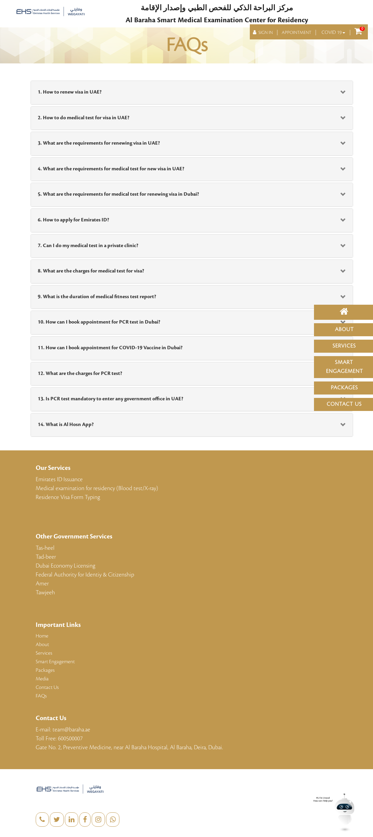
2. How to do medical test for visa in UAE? (83, 118)
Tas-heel (45, 548)
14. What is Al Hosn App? (66, 424)
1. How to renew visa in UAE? (70, 92)
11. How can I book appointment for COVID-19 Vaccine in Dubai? (110, 348)
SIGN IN (263, 32)
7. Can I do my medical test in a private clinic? (88, 245)
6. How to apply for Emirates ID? (73, 220)
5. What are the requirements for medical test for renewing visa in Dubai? (118, 194)
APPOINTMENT (296, 32)
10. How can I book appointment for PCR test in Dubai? (99, 322)
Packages (344, 388)
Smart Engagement (55, 662)
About (344, 329)
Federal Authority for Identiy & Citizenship (85, 575)
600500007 (70, 739)
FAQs (41, 696)
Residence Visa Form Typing (68, 497)
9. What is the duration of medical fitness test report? (97, 297)
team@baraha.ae (71, 730)
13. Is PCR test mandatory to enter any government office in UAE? (110, 399)
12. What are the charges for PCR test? (80, 373)
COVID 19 (333, 32)
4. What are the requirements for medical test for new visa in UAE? (111, 169)
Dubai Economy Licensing (65, 566)
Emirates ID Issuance (59, 479)
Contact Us (344, 404)
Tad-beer (46, 557)
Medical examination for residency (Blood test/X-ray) (97, 488)
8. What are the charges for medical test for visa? (91, 271)
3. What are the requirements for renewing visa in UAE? (99, 143)
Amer (42, 584)
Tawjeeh (45, 593)
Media (42, 679)
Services (344, 346)
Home (42, 636)
